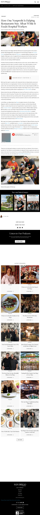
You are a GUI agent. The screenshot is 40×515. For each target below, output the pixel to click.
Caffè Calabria (35, 125)
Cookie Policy (9, 500)
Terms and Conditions (16, 500)
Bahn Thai (7, 123)
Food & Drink (8, 5)
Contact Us (20, 495)
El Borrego (18, 54)
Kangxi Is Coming (18, 128)
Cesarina (7, 130)
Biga (17, 102)
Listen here (19, 241)
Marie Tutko (6, 216)
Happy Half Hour (20, 222)
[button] (18, 228)
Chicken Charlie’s (8, 107)
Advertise (20, 490)
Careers (20, 491)
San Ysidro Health (27, 89)
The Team (20, 493)
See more (20, 439)
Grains (21, 127)
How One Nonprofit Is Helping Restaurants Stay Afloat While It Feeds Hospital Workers (19, 145)
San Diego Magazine (4, 145)
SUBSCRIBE (20, 507)
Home (2, 5)
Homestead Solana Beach (25, 111)
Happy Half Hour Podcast (18, 5)
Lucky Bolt (20, 123)
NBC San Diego (19, 118)
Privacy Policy (3, 500)
